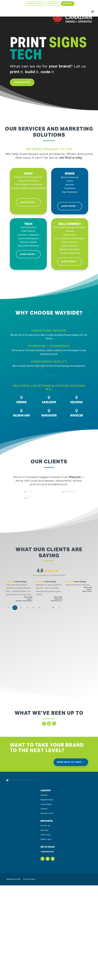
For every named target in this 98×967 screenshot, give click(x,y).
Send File (52, 3)
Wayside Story (46, 881)
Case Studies (46, 886)
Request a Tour (46, 895)
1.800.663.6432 (47, 933)
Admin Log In (46, 921)
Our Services (22, 94)
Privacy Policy (29, 961)
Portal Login (35, 3)
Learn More (27, 202)
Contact (67, 3)
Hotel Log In (45, 916)
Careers (43, 890)
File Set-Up (45, 907)
